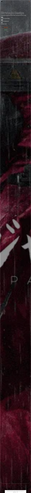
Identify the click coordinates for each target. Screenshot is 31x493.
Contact (5, 29)
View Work (6, 27)
